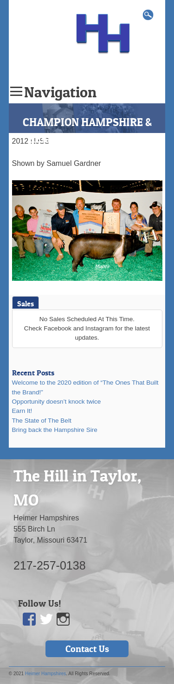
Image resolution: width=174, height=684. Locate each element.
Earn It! (22, 410)
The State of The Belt (41, 420)
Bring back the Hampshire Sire (54, 429)
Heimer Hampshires (45, 673)
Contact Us (87, 648)
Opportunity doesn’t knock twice (56, 401)
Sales (25, 303)
